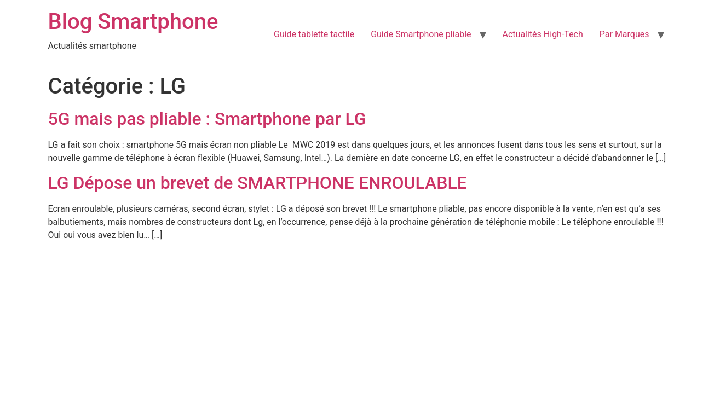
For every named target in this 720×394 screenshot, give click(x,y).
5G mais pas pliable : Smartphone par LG (207, 118)
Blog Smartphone (133, 21)
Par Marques (624, 34)
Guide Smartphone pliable (421, 34)
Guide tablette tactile (314, 34)
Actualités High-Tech (543, 34)
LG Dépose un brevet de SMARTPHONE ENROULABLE (257, 182)
